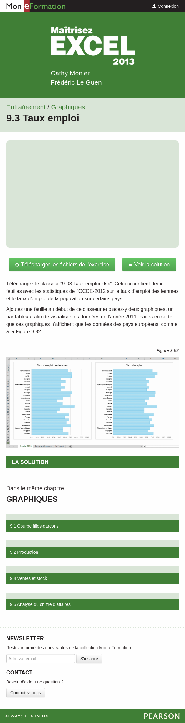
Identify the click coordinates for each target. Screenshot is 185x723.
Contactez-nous (25, 692)
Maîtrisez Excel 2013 (92, 46)
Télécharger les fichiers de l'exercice (62, 264)
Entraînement (26, 106)
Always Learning (92, 716)
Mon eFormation (33, 6)
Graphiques (68, 106)
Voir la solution (149, 264)
